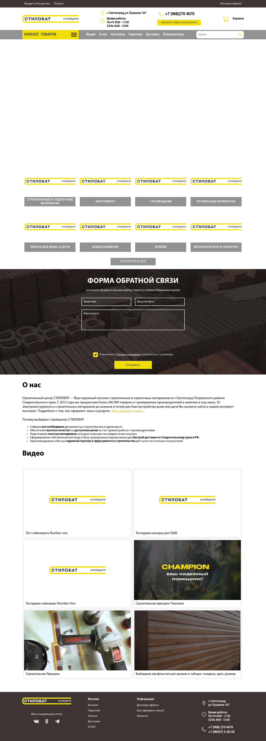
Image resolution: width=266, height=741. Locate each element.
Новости (142, 716)
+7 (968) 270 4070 (220, 727)
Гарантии (135, 34)
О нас (103, 34)
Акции (90, 34)
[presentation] (133, 341)
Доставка (152, 34)
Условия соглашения (128, 354)
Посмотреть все (133, 261)
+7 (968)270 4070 (179, 14)
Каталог (93, 705)
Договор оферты (148, 705)
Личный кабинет (231, 3)
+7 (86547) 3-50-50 (221, 732)
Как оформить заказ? (150, 710)
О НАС (92, 726)
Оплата (58, 3)
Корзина (238, 18)
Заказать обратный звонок (179, 22)
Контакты (118, 34)
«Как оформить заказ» (127, 411)
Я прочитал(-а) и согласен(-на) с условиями (136, 354)
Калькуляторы (173, 34)
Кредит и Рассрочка (37, 3)
